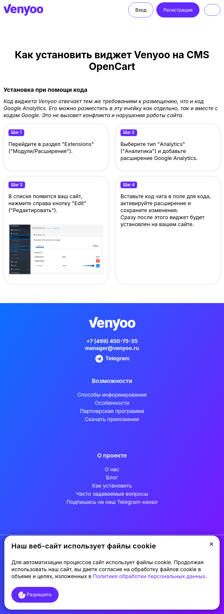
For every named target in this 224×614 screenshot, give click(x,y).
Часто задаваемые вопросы (112, 494)
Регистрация (177, 10)
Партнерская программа (112, 411)
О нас (112, 469)
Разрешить (35, 595)
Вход (140, 10)
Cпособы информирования (112, 395)
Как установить (112, 486)
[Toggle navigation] (212, 10)
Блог (112, 477)
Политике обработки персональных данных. (150, 576)
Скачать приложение (112, 419)
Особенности (112, 403)
